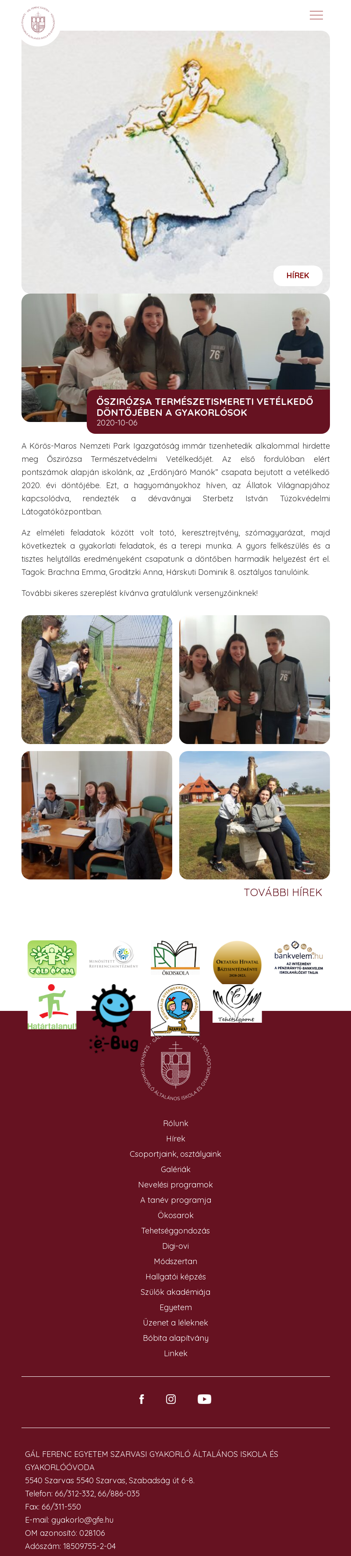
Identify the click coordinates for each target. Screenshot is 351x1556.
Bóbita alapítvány (176, 1338)
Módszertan (175, 1261)
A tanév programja (175, 1200)
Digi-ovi (175, 1246)
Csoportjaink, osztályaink (175, 1154)
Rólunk (175, 1123)
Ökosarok (176, 1215)
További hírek (285, 892)
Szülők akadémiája (175, 1292)
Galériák (176, 1169)
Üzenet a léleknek (175, 1323)
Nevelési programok (175, 1185)
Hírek (298, 275)
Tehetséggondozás (175, 1231)
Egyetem (176, 1307)
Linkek (176, 1353)
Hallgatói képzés (175, 1277)
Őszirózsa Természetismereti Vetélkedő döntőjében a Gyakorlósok (204, 406)
